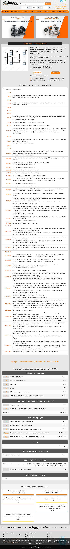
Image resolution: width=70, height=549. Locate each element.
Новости (53, 11)
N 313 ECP (8, 326)
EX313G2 (8, 170)
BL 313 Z (8, 223)
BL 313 (9, 136)
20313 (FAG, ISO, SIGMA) (18, 493)
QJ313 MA (8, 247)
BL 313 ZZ (8, 310)
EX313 (9, 107)
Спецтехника (25, 11)
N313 (9, 96)
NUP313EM (8, 288)
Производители (15, 11)
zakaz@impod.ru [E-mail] (60, 8)
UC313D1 (8, 179)
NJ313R (9, 141)
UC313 (9, 110)
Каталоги (46, 11)
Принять (35, 546)
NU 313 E (8, 266)
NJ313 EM (8, 240)
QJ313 (9, 122)
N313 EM (8, 201)
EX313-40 (8, 226)
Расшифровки (38, 11)
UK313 (9, 113)
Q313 (9, 92)
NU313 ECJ (8, 303)
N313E (9, 118)
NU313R (8, 153)
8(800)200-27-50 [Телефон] (60, 6)
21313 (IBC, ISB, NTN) (51, 493)
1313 (18, 502)
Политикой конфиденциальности (58, 542)
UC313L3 (8, 173)
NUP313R (8, 210)
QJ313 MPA (8, 296)
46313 (18, 519)
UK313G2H (8, 270)
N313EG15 (8, 277)
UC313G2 (8, 175)
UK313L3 (8, 186)
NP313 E (8, 183)
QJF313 (9, 146)
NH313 (9, 100)
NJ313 (9, 104)
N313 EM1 (8, 231)
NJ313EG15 (8, 335)
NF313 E (8, 163)
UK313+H (8, 194)
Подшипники (5, 11)
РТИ (32, 11)
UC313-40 (8, 252)
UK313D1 (8, 190)
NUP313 (8, 131)
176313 (52, 510)
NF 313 (9, 125)
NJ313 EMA (8, 345)
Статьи (59, 11)
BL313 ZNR (7, 351)
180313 (52, 500)
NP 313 (9, 148)
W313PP (8, 159)
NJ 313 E (8, 218)
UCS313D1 (8, 255)
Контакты (65, 11)
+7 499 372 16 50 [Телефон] (60, 4)
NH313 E (8, 167)
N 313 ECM (8, 316)
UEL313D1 (8, 260)
